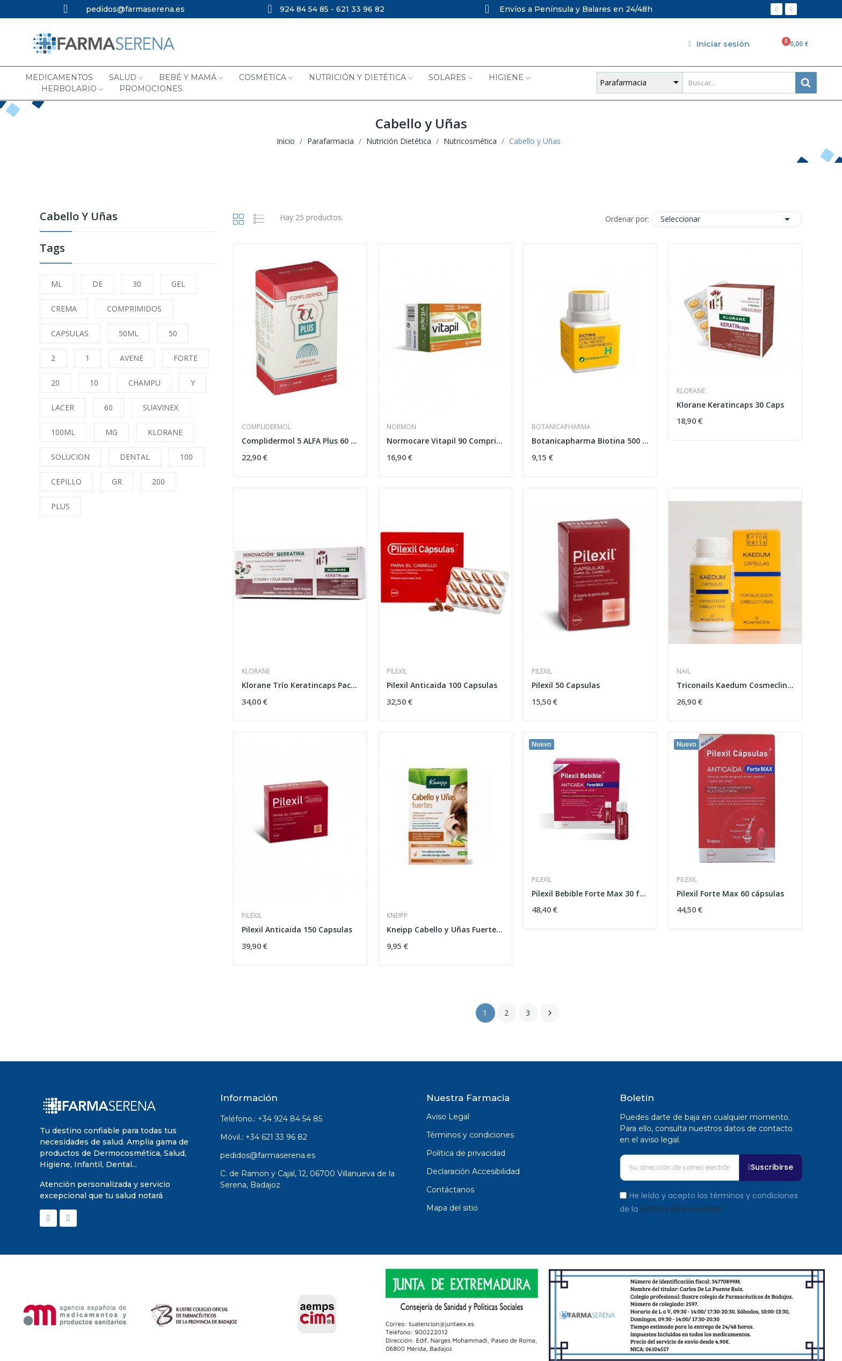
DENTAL (135, 457)
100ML (63, 432)
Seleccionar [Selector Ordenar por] (727, 219)
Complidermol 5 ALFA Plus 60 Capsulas (300, 441)
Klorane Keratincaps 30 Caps (730, 405)
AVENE (131, 358)
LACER (62, 407)
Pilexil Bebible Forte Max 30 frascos (590, 893)
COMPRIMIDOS (134, 308)
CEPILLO (66, 481)
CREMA (64, 308)
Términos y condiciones (470, 1135)
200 (158, 481)
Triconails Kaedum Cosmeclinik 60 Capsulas (735, 685)
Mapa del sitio (452, 1208)
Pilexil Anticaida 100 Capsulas (442, 685)
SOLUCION (70, 457)
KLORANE (165, 432)
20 (55, 383)
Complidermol (266, 427)
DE (97, 284)
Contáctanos (450, 1190)
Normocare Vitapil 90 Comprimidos (445, 441)
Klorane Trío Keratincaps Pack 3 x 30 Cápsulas (300, 685)
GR (117, 481)
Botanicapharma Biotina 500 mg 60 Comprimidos (590, 441)
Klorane (691, 391)
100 (186, 457)
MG (111, 432)
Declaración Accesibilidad (473, 1171)
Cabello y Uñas (79, 217)
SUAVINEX (160, 407)
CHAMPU (144, 383)
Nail (684, 671)
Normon (401, 427)
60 (108, 407)
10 (94, 383)
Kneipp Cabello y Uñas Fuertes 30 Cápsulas (445, 929)
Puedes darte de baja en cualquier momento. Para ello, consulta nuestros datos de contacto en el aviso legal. (706, 1128)
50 (173, 333)
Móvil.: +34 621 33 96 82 (263, 1137)
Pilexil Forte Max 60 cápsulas (730, 893)
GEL (178, 284)
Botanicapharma (561, 427)
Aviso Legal (447, 1116)
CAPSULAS (70, 333)
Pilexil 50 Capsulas (566, 685)
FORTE (185, 358)
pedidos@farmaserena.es (267, 1155)
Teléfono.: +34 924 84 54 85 (271, 1119)
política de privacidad (680, 1209)
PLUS (60, 506)
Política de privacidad (465, 1153)
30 (137, 284)
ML (56, 284)
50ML (129, 333)
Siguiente (550, 1013)
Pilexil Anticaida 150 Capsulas (297, 929)
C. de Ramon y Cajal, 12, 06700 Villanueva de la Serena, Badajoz (307, 1179)
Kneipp (397, 916)
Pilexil (397, 671)
